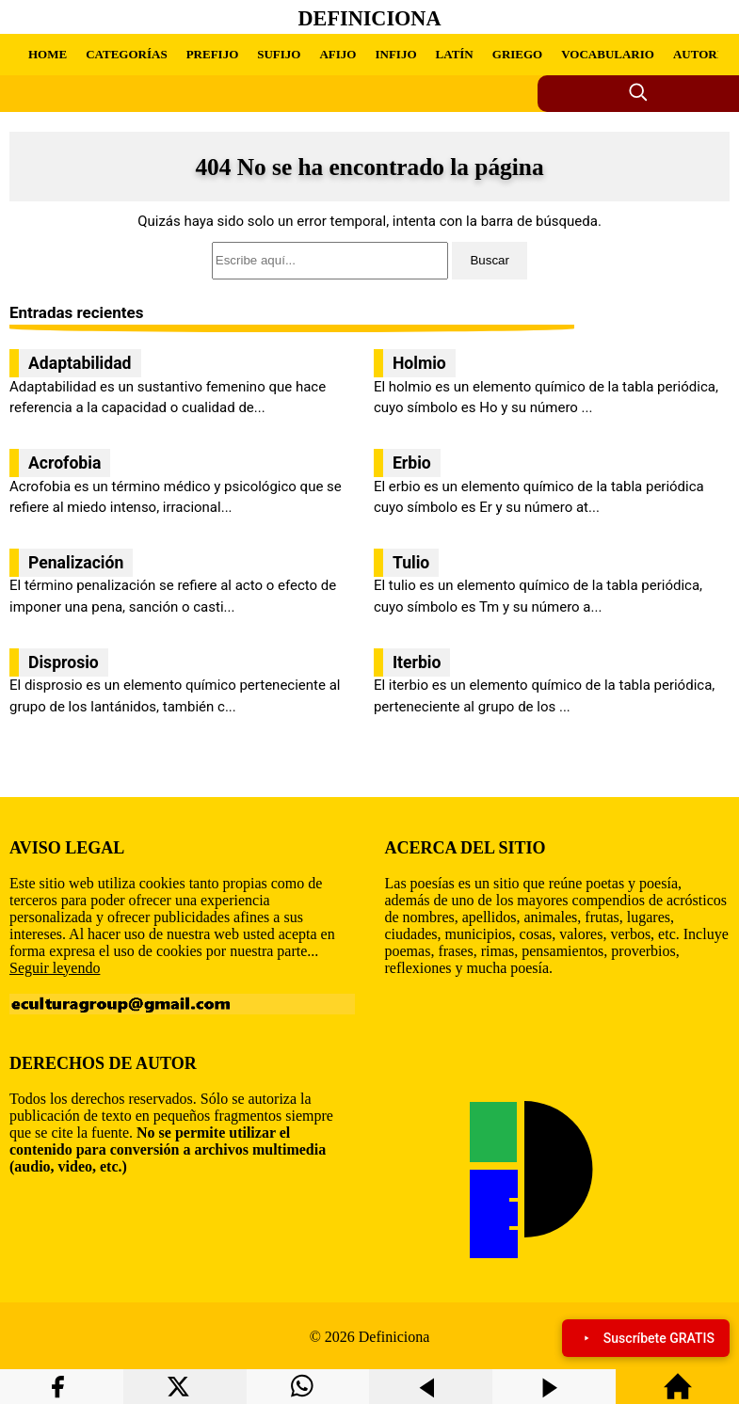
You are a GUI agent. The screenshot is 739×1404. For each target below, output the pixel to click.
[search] (369, 260)
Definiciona (370, 18)
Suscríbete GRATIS (646, 1338)
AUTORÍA (702, 54)
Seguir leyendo (54, 968)
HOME (47, 54)
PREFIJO (212, 54)
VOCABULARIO (607, 54)
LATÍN (455, 54)
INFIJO (395, 54)
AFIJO (337, 54)
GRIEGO (517, 54)
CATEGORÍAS (126, 54)
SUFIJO (278, 54)
